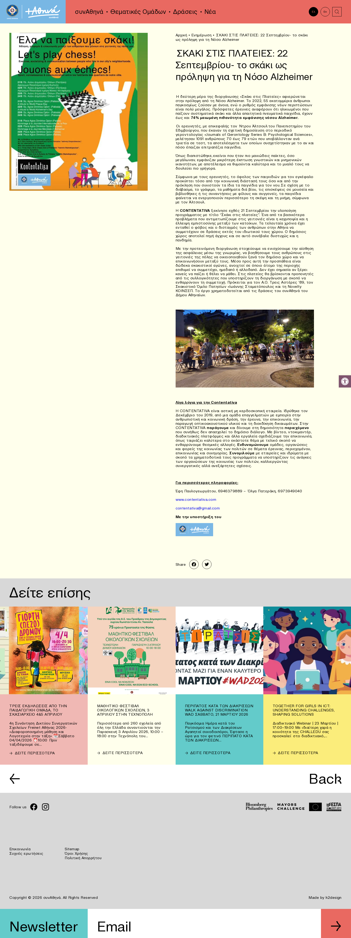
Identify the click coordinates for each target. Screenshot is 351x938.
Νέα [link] (210, 11)
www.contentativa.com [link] (196, 499)
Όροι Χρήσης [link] (76, 852)
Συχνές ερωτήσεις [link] (26, 852)
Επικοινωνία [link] (20, 848)
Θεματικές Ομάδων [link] (138, 11)
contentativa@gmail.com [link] (198, 507)
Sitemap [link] (72, 848)
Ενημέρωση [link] (201, 35)
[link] (345, 381)
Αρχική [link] (181, 35)
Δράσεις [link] (185, 11)
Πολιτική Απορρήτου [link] (83, 856)
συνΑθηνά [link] (89, 11)
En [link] (325, 11)
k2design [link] (334, 896)
